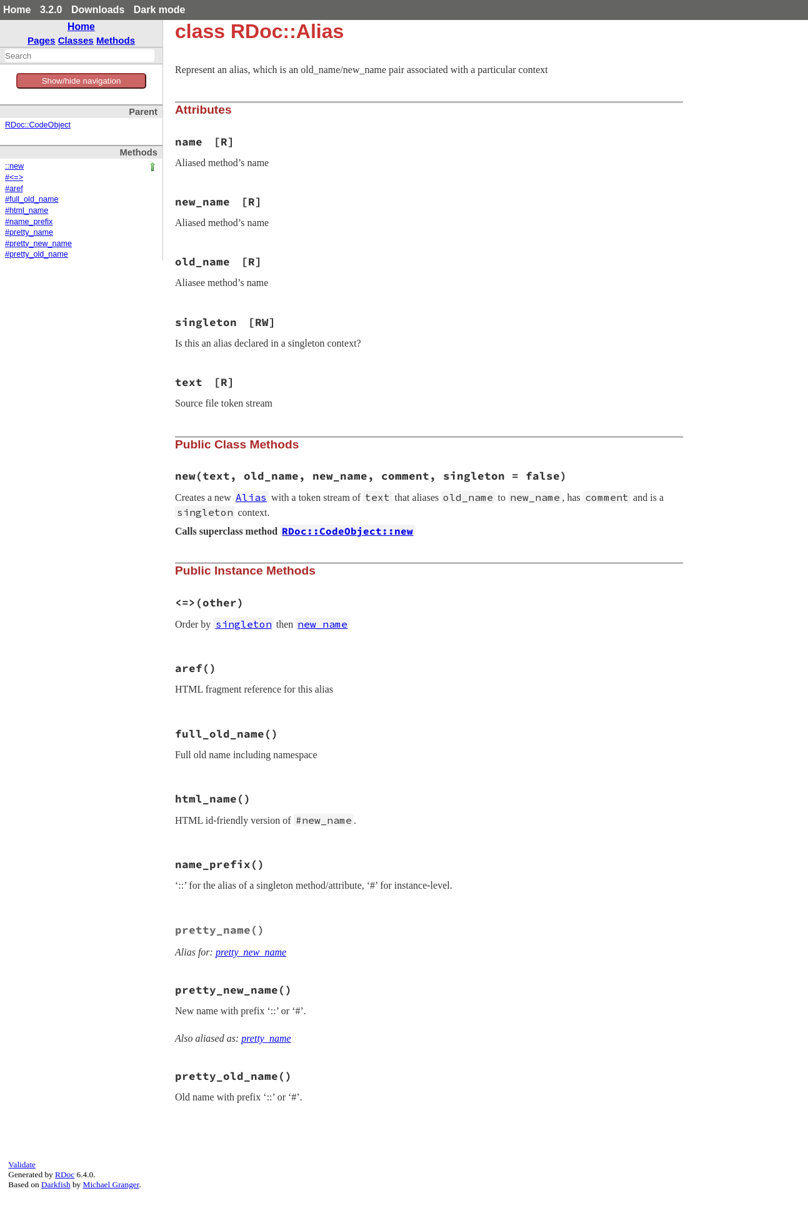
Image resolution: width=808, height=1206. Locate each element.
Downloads (97, 9)
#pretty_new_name (38, 243)
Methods (115, 40)
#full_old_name (31, 199)
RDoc (64, 1174)
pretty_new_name (251, 952)
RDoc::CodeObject (38, 125)
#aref (14, 188)
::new (14, 166)
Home (17, 9)
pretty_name (266, 1038)
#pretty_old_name (36, 254)
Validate (22, 1164)
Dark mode (160, 9)
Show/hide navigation (81, 81)
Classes (76, 40)
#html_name (26, 210)
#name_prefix (28, 221)
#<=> (14, 177)
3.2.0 (51, 9)
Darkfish (56, 1184)
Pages (41, 40)
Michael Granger (111, 1184)
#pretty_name (29, 232)
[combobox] (79, 55)
